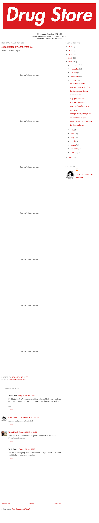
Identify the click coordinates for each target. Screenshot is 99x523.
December (75, 65)
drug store (12, 417)
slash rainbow (75, 95)
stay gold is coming (77, 102)
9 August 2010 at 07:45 (26, 395)
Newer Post (5, 503)
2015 (70, 47)
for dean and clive (77, 125)
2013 (70, 50)
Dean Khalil (13, 432)
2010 (70, 62)
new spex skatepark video (80, 87)
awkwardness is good (78, 117)
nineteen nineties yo (19, 379)
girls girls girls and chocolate (81, 121)
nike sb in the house (77, 83)
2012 (70, 54)
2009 (70, 157)
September (75, 76)
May (73, 137)
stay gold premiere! (77, 98)
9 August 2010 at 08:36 (30, 417)
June (73, 133)
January (74, 152)
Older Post (57, 503)
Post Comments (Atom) (21, 509)
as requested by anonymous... (81, 114)
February (74, 149)
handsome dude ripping (79, 91)
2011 (70, 58)
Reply (10, 409)
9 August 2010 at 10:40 (28, 432)
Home (31, 503)
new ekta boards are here (79, 106)
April (73, 141)
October (74, 73)
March (73, 145)
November (75, 69)
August (74, 80)
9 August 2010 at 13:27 (26, 449)
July (72, 130)
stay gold (73, 110)
